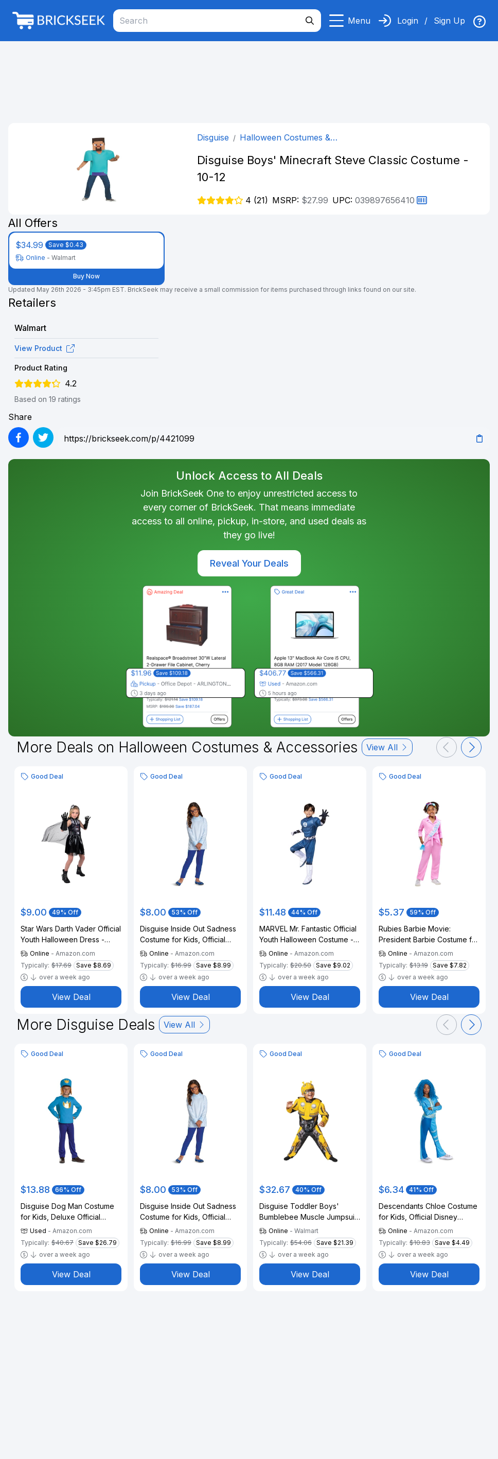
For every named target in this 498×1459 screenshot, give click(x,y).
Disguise (213, 137)
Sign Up (449, 20)
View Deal (71, 997)
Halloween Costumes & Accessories (285, 138)
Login (407, 20)
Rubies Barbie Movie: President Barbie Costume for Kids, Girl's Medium (429, 934)
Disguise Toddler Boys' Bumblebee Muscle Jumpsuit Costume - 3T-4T (308, 1212)
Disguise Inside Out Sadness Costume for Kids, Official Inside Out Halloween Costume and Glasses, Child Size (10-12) (188, 934)
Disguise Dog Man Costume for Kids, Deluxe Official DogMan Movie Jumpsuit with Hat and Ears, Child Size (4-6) (71, 1212)
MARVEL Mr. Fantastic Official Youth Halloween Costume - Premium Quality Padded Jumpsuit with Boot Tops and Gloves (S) (308, 934)
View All (387, 747)
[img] (479, 21)
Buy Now (86, 276)
